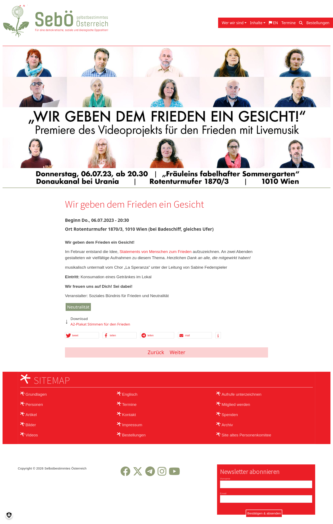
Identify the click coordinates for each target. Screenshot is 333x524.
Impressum (132, 425)
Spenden (230, 414)
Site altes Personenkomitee (246, 435)
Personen (34, 404)
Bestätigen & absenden (264, 513)
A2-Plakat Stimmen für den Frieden (100, 324)
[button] (82, 335)
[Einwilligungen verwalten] (9, 515)
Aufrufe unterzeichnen (241, 394)
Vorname (225, 478)
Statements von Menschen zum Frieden (156, 251)
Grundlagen (36, 394)
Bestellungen (317, 22)
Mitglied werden (236, 404)
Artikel (31, 414)
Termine (288, 22)
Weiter (177, 352)
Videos (31, 435)
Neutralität (78, 307)
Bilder (30, 425)
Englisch (130, 394)
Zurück (156, 352)
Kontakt (129, 414)
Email (223, 493)
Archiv (227, 425)
